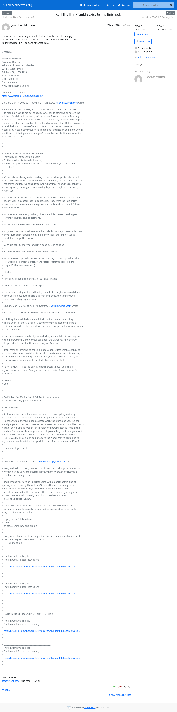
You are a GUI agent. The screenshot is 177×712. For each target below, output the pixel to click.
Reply (6, 689)
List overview (142, 34)
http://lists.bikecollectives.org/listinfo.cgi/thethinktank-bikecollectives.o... (42, 566)
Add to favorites (144, 57)
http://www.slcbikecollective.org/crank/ (22, 95)
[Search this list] (151, 5)
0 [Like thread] (114, 686)
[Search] (171, 5)
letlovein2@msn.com (67, 102)
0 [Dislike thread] (120, 686)
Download (143, 41)
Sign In (109, 4)
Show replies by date (120, 694)
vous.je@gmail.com (61, 305)
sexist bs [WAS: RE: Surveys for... (158, 17)
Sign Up (124, 4)
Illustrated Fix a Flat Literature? (18, 17)
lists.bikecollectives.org (17, 5)
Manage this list (90, 4)
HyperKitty (89, 707)
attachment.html (10, 680)
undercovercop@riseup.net (52, 461)
